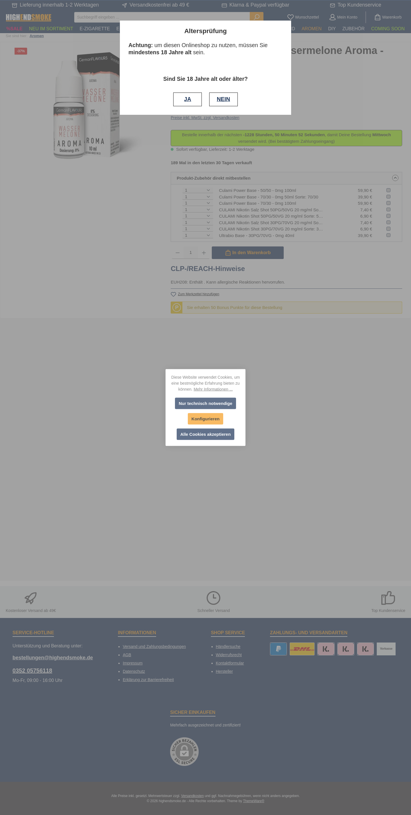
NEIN (223, 99)
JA (187, 99)
